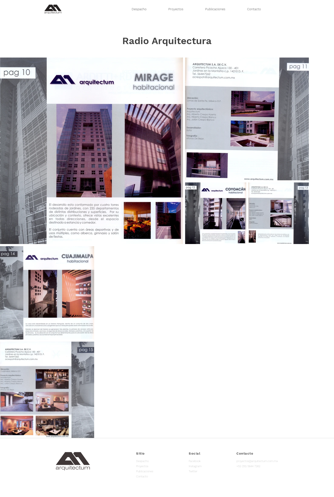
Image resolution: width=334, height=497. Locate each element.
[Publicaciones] (151, 471)
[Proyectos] (151, 466)
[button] (248, 466)
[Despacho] (151, 461)
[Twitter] (204, 471)
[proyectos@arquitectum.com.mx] (257, 461)
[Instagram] (204, 466)
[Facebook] (204, 461)
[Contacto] (151, 476)
